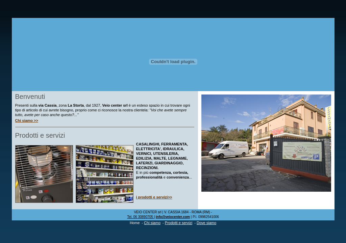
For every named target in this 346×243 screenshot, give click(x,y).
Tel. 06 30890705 (140, 217)
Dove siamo (206, 223)
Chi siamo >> (26, 120)
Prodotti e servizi (178, 223)
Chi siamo (152, 223)
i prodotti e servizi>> (154, 197)
